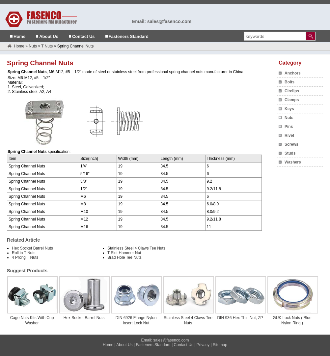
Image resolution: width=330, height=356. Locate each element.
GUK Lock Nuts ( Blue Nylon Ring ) (292, 320)
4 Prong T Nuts (25, 257)
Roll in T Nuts (24, 253)
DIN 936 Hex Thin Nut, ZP (240, 317)
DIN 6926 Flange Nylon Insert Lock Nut (136, 320)
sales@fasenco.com (171, 340)
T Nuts (47, 46)
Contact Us (83, 36)
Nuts (33, 46)
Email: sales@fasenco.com (161, 21)
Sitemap (220, 344)
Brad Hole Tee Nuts (124, 257)
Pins (289, 126)
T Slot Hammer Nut (124, 253)
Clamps (292, 100)
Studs (290, 153)
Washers (293, 162)
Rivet (289, 135)
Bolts (289, 82)
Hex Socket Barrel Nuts (32, 248)
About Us (48, 36)
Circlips (292, 91)
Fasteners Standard (129, 36)
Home (19, 36)
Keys (289, 108)
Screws (291, 144)
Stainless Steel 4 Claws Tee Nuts (136, 248)
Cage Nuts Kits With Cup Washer (32, 320)
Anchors (293, 73)
